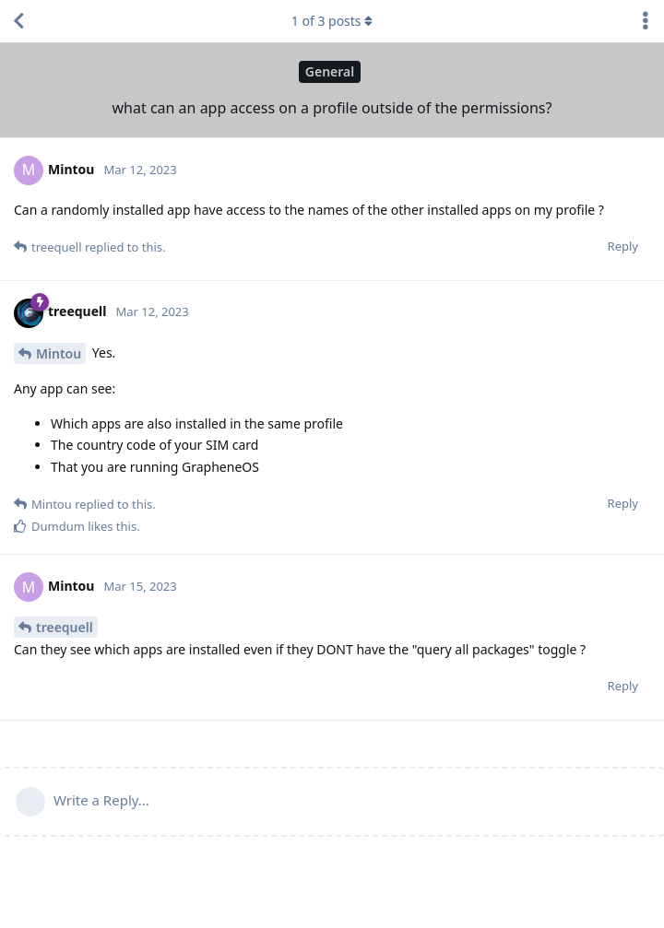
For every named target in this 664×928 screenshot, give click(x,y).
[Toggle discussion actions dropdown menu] (645, 21)
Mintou (58, 353)
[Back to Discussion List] (18, 21)
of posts (332, 20)
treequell (64, 627)
